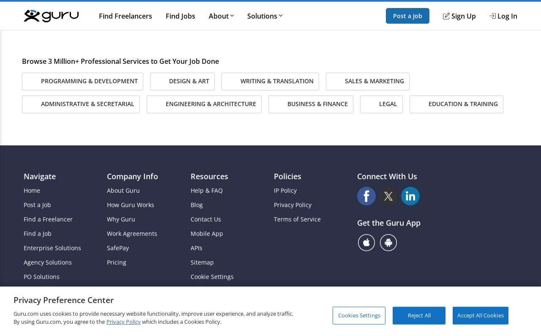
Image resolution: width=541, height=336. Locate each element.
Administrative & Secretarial (80, 104)
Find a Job (38, 234)
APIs (196, 248)
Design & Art (182, 81)
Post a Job (407, 16)
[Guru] (51, 16)
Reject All (419, 315)
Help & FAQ (207, 190)
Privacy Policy (292, 205)
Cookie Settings (212, 277)
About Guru (123, 190)
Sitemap (202, 262)
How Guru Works (130, 205)
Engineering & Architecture (204, 104)
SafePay (118, 248)
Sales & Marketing (367, 81)
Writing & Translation (270, 81)
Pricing (116, 262)
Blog (197, 205)
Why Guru (121, 219)
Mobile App (207, 234)
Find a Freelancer (48, 219)
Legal (381, 104)
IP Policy (285, 190)
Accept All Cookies (480, 315)
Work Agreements (132, 234)
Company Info (132, 176)
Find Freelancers (125, 16)
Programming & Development (82, 81)
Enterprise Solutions (52, 248)
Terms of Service (297, 219)
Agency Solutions (48, 262)
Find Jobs (180, 16)
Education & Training (456, 104)
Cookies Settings (359, 315)
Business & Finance (311, 104)
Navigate (40, 176)
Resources (209, 176)
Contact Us (206, 219)
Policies (287, 176)
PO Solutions (42, 277)
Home (32, 190)
